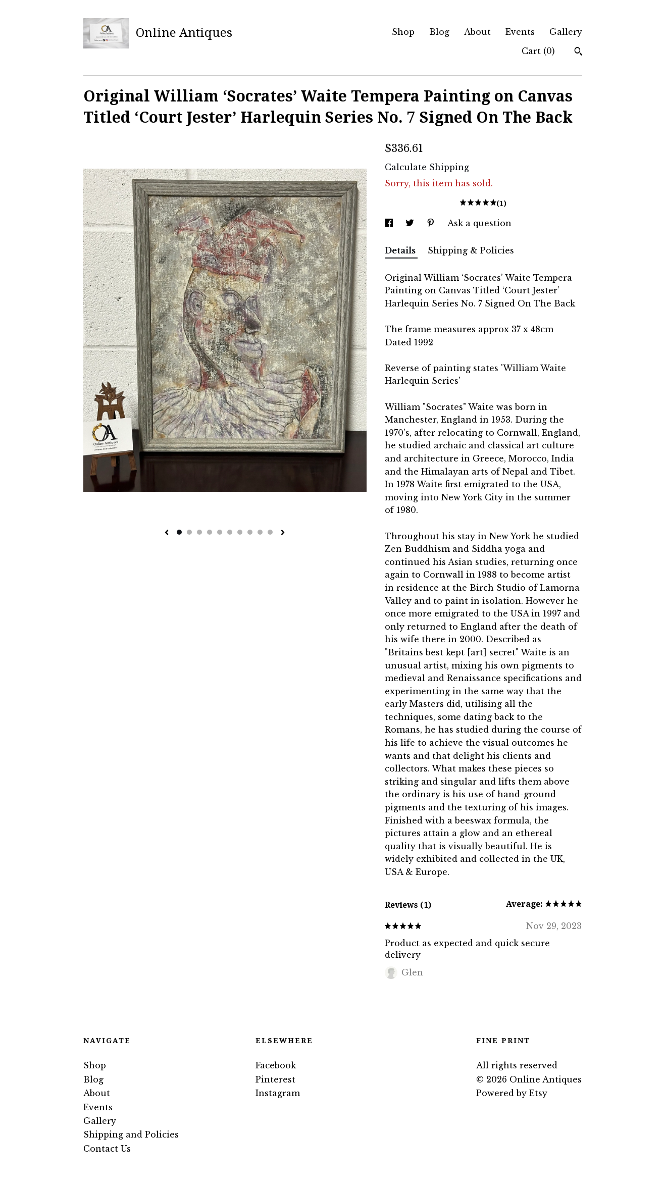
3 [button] (199, 532)
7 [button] (239, 532)
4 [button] (209, 532)
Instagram (277, 1093)
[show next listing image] (282, 533)
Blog (439, 32)
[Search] (578, 52)
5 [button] (219, 532)
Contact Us (107, 1149)
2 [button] (189, 532)
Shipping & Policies (471, 250)
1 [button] (179, 532)
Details (401, 250)
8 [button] (249, 532)
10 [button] (270, 532)
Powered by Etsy (511, 1093)
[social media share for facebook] (390, 223)
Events (520, 32)
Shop (403, 32)
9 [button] (260, 532)
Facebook (275, 1065)
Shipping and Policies (131, 1134)
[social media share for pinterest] (432, 223)
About (477, 32)
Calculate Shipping (427, 167)
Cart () (538, 51)
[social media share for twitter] (411, 223)
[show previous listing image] (166, 533)
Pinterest (275, 1079)
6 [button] (229, 532)
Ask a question (479, 223)
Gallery (565, 32)
